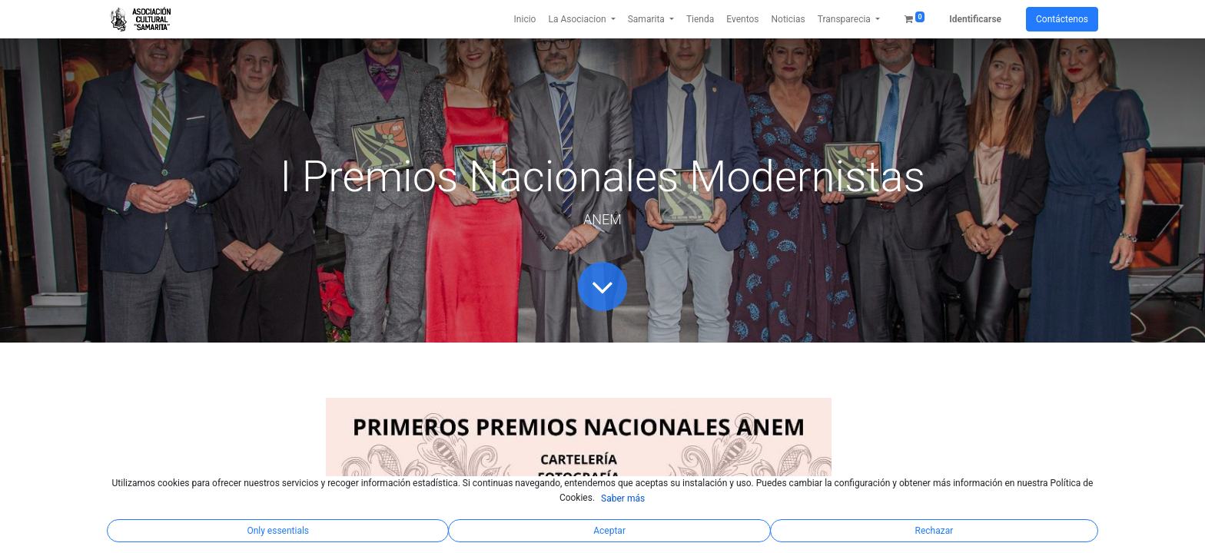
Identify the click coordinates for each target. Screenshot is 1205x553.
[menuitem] (525, 19)
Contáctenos (1062, 19)
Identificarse (975, 19)
